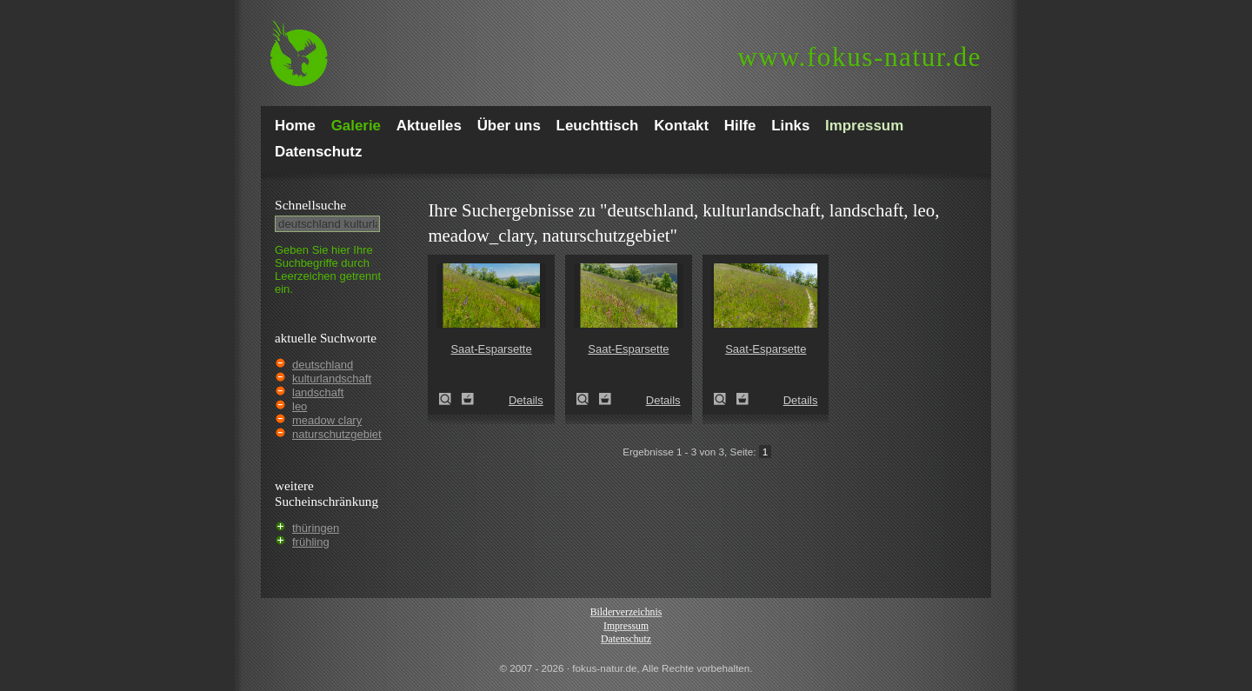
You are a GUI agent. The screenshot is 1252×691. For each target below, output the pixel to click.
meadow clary (327, 420)
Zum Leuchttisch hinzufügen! (468, 399)
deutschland (322, 364)
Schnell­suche (310, 204)
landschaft (317, 392)
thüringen (315, 528)
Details (526, 400)
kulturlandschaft (331, 378)
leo (299, 406)
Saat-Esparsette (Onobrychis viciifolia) (450, 399)
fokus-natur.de (859, 57)
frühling (311, 541)
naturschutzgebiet (337, 434)
